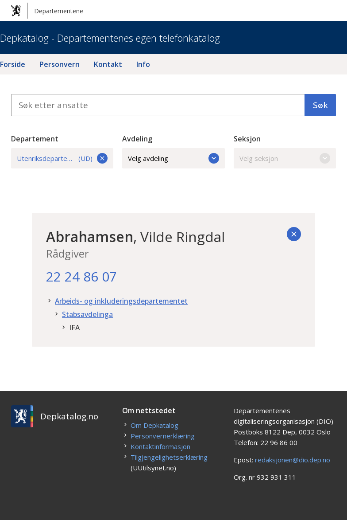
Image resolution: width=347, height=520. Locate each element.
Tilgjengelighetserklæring (169, 457)
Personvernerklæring (163, 435)
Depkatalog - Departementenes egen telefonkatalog (110, 37)
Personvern (59, 64)
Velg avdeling (173, 158)
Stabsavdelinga (87, 314)
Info (143, 64)
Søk (320, 105)
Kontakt (108, 64)
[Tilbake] (294, 234)
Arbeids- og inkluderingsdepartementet (121, 301)
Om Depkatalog (154, 425)
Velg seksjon (285, 158)
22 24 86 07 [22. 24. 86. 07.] (81, 276)
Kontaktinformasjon (160, 446)
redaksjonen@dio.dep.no (292, 459)
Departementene (47, 10)
